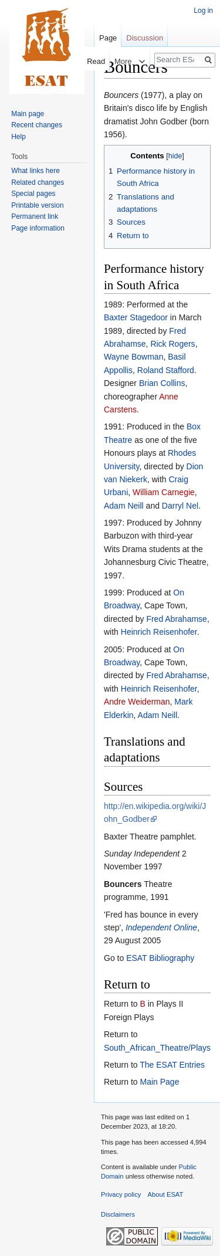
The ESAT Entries (172, 1064)
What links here (35, 171)
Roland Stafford (165, 370)
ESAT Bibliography (160, 958)
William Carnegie (164, 492)
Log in (203, 10)
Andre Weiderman (137, 701)
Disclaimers (118, 1214)
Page (108, 37)
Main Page (159, 1081)
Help (18, 137)
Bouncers (123, 884)
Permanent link (34, 216)
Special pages (33, 193)
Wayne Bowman (133, 356)
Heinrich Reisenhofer (159, 632)
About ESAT (166, 1194)
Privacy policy (121, 1194)
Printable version (37, 205)
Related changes (37, 182)
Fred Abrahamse (176, 619)
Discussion (144, 37)
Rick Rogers (172, 343)
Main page (27, 114)
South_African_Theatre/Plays (157, 1047)
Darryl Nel (180, 505)
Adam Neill (124, 505)
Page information (38, 228)
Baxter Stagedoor (136, 317)
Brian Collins (162, 383)
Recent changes (36, 125)
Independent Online (161, 927)
